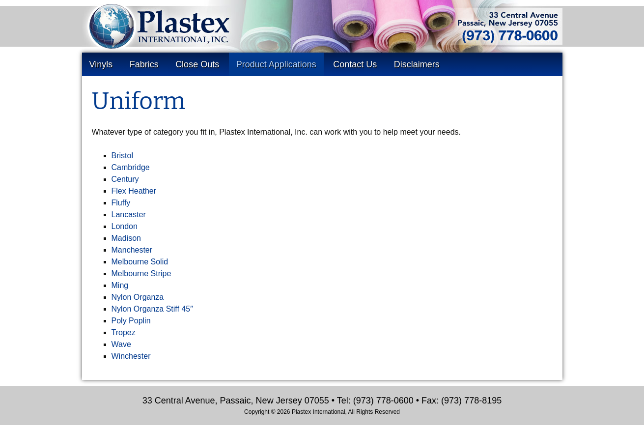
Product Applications (276, 64)
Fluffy (121, 203)
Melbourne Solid (140, 262)
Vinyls (101, 64)
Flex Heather (134, 191)
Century (125, 179)
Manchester (132, 250)
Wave (121, 344)
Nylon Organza (138, 297)
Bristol (122, 155)
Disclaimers (417, 64)
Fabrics (144, 64)
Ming (120, 285)
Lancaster (129, 214)
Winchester (131, 356)
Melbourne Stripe (141, 273)
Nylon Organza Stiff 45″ (152, 309)
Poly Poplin (131, 320)
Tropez (124, 332)
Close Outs (197, 64)
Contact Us (355, 64)
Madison (126, 238)
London (125, 226)
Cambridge (131, 167)
